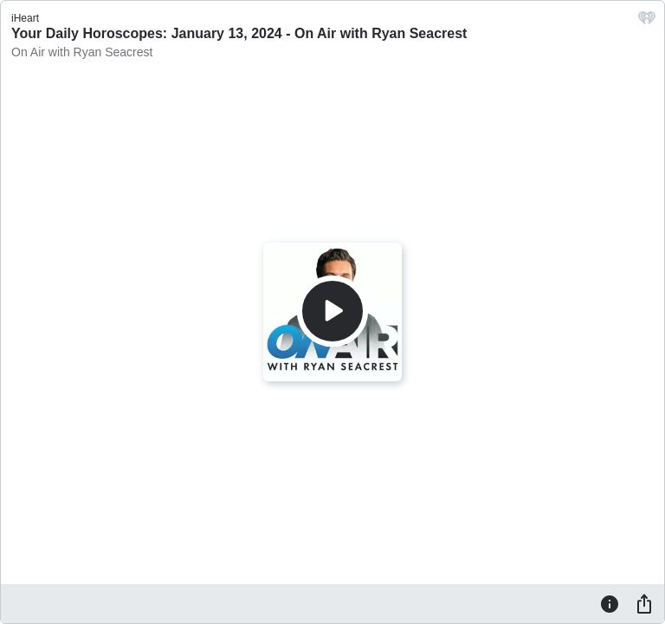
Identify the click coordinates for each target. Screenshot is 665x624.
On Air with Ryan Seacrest (81, 52)
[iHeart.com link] (646, 22)
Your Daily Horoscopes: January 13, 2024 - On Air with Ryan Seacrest (239, 33)
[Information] (609, 603)
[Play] (332, 311)
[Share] (644, 603)
